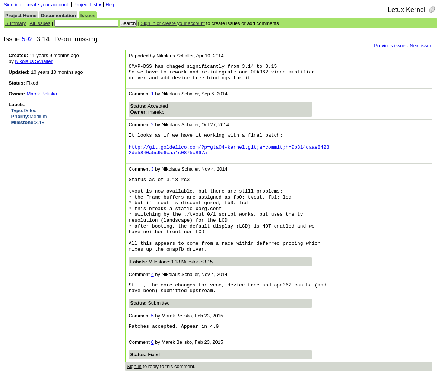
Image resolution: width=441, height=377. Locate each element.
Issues (87, 15)
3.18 (28, 122)
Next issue (421, 45)
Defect (24, 110)
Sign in (134, 366)
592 (27, 39)
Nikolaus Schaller (33, 61)
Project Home (21, 15)
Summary (15, 23)
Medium (29, 116)
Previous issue (390, 45)
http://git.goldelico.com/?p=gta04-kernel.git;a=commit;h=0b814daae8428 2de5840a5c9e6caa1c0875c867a (229, 150)
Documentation (58, 15)
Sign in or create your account (36, 4)
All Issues (40, 23)
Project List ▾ (87, 4)
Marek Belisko (41, 93)
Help (110, 4)
